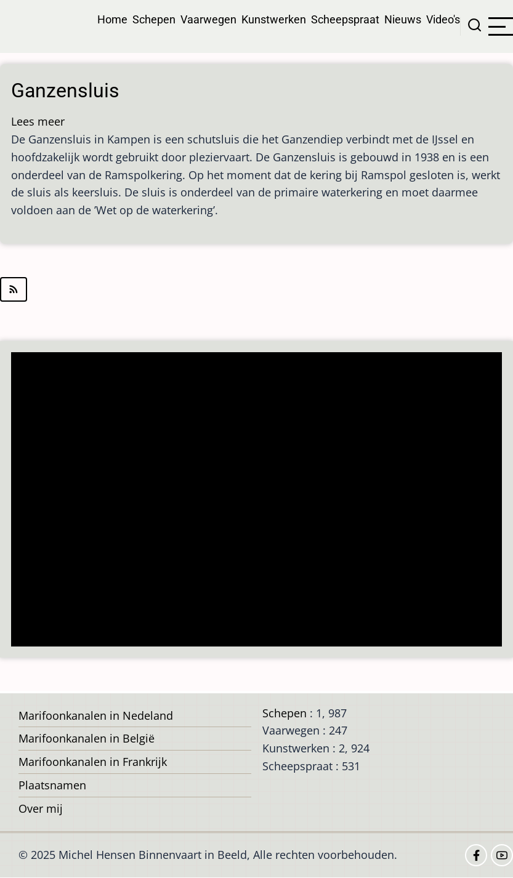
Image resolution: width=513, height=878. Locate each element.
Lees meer (38, 121)
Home (112, 19)
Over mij (40, 808)
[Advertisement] (260, 500)
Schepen (154, 19)
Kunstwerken (273, 19)
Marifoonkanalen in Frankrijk (92, 761)
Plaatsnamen (52, 785)
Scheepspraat (345, 19)
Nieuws (402, 19)
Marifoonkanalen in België (86, 738)
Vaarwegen (208, 19)
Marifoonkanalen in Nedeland (95, 715)
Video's (443, 19)
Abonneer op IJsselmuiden (256, 289)
